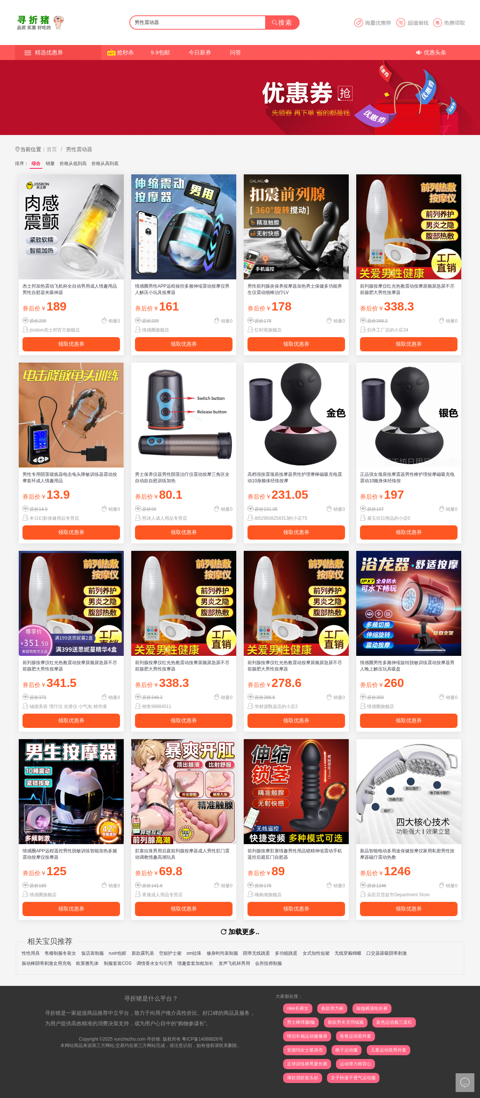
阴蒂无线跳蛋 (256, 953)
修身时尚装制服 (222, 953)
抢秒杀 (125, 52)
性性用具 (31, 953)
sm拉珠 (193, 953)
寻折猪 (153, 1039)
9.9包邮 (160, 52)
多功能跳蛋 (286, 953)
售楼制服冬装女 (60, 953)
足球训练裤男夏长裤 (307, 1063)
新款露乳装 (143, 953)
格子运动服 (346, 1050)
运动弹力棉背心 (355, 1063)
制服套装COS (118, 963)
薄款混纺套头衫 (302, 1077)
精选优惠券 (49, 52)
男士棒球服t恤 (301, 1022)
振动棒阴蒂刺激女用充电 (46, 963)
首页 (51, 149)
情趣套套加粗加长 (195, 963)
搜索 (282, 22)
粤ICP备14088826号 (202, 1039)
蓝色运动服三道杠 (394, 1022)
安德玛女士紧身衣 (305, 1050)
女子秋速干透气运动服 (353, 1077)
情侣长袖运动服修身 (307, 1036)
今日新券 (200, 52)
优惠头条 (435, 52)
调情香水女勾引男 (154, 963)
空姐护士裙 (170, 953)
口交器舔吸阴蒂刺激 (386, 953)
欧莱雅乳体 (87, 963)
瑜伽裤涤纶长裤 (372, 1008)
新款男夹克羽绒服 (346, 1022)
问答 (235, 52)
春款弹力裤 (332, 1008)
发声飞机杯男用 (234, 963)
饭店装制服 (92, 953)
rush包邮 (117, 953)
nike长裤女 (298, 1008)
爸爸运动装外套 (355, 1036)
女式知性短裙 (316, 953)
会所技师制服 (268, 963)
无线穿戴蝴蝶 (348, 953)
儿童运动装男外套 (388, 1050)
